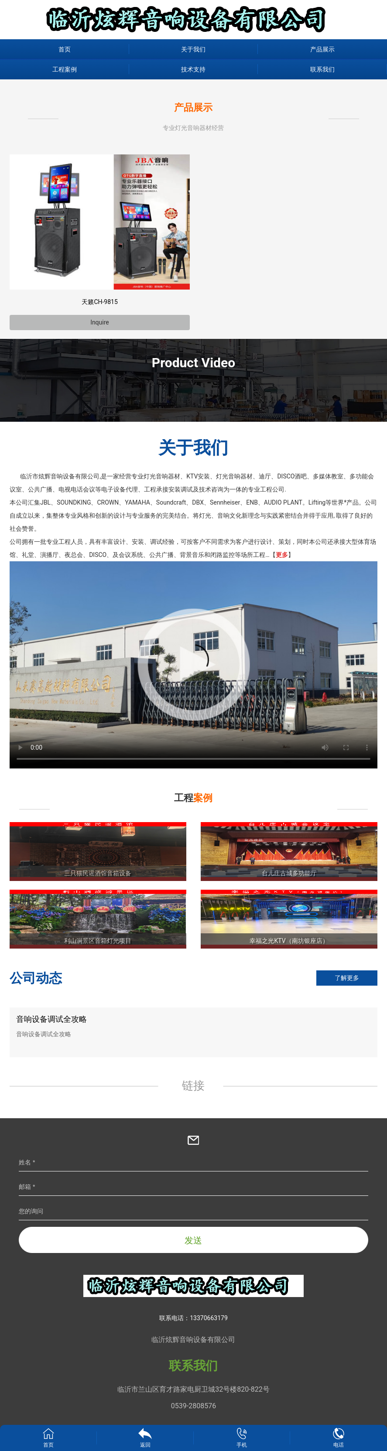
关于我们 (193, 49)
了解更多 (347, 977)
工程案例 (64, 69)
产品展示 (322, 49)
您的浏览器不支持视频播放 (193, 664)
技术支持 (193, 69)
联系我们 (322, 69)
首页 (64, 49)
